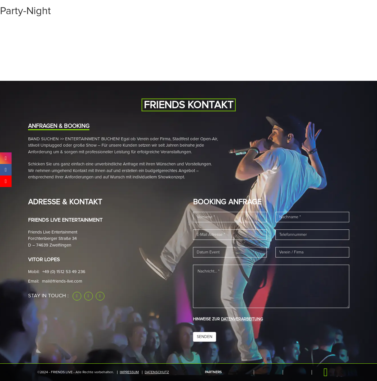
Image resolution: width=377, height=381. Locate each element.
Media (88, 27)
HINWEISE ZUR (228, 319)
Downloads (295, 27)
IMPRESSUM (129, 372)
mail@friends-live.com (62, 281)
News (128, 27)
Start (44, 27)
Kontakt (326, 27)
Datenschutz (157, 372)
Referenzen (260, 27)
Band (108, 27)
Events (66, 27)
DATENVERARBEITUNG (242, 319)
